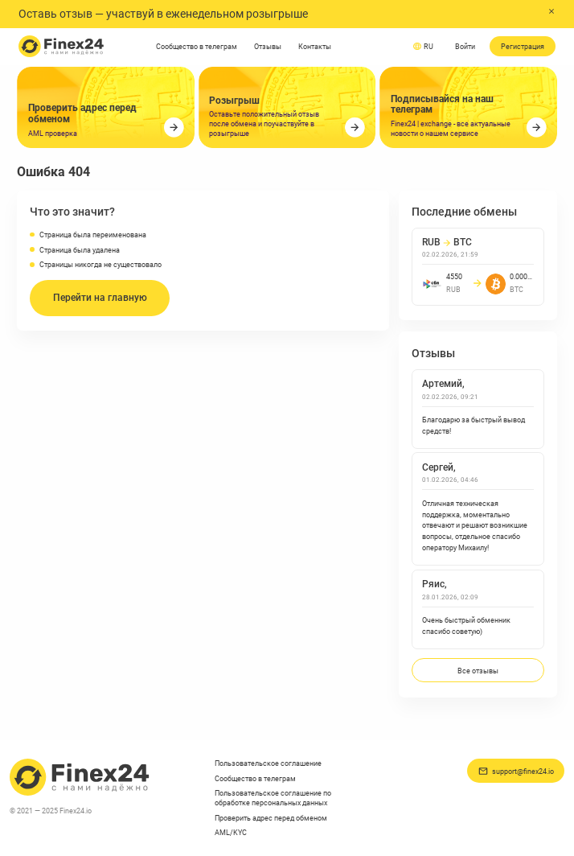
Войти (465, 46)
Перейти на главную (100, 297)
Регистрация (522, 46)
